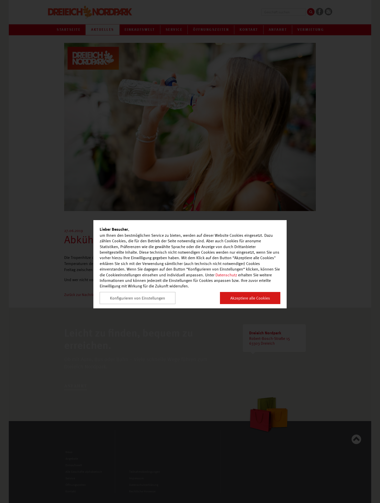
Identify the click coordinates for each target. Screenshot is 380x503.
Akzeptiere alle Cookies (250, 298)
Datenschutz (226, 274)
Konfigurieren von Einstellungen (137, 298)
